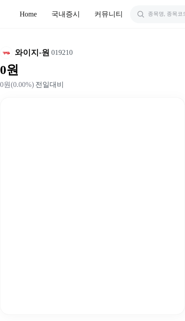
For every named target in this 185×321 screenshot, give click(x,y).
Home (28, 14)
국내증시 (65, 14)
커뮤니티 (108, 14)
